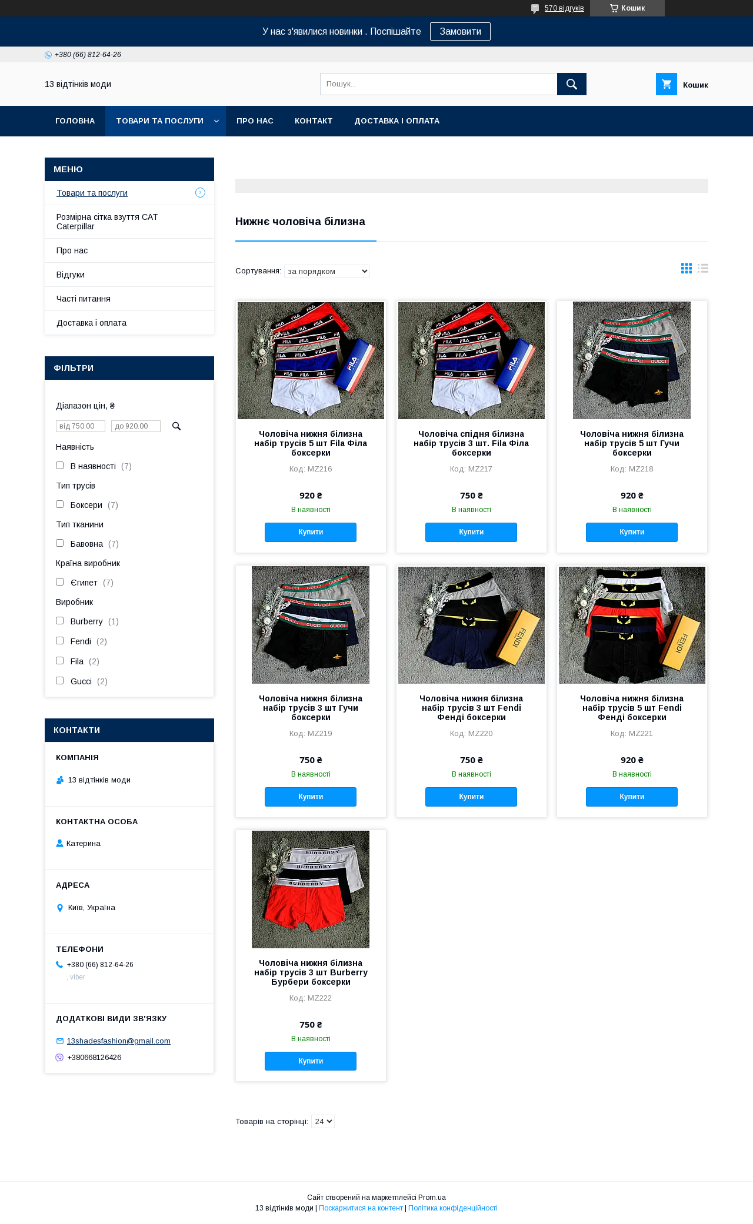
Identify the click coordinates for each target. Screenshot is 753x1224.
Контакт (314, 120)
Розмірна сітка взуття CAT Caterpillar (107, 221)
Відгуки (70, 274)
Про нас (255, 120)
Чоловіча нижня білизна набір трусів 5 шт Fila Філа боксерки (310, 443)
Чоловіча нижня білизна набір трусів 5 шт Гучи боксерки (632, 443)
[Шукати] (572, 84)
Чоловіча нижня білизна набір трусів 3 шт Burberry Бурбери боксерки (311, 972)
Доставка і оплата (396, 120)
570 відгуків (564, 8)
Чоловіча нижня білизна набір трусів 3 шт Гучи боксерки (310, 708)
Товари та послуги (160, 120)
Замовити (460, 31)
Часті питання (83, 298)
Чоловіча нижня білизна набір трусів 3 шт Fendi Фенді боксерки (471, 708)
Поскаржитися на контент (361, 1208)
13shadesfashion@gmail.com (119, 1040)
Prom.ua (432, 1197)
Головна (75, 120)
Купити (310, 532)
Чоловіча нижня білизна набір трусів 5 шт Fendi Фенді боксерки (632, 708)
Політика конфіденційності (453, 1208)
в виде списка (703, 271)
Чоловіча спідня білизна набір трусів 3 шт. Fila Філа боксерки (471, 443)
